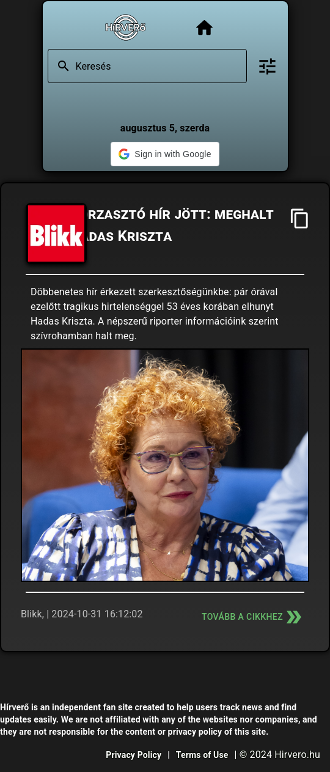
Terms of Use (202, 755)
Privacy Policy (133, 755)
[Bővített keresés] (267, 66)
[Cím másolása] (299, 218)
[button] (165, 154)
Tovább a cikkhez (253, 617)
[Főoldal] (204, 27)
